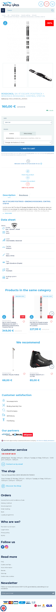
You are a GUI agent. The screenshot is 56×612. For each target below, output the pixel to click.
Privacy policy (5, 532)
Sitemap (3, 573)
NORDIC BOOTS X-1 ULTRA (37, 374)
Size (5, 118)
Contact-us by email (14, 464)
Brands (3, 570)
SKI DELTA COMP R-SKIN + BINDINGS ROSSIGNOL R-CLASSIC (39, 323)
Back (2, 512)
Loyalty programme (7, 515)
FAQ (2, 561)
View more (8, 213)
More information (6, 567)
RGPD (3, 535)
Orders (6, 495)
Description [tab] (9, 195)
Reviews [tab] (23, 195)
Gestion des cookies (7, 576)
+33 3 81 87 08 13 (8, 454)
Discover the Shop (13, 486)
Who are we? (10, 522)
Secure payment (6, 506)
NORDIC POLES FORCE (10, 374)
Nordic (11, 133)
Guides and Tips (6, 564)
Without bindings (28, 133)
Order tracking (5, 509)
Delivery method (6, 503)
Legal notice (5, 529)
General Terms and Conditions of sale (12, 500)
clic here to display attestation (45, 440)
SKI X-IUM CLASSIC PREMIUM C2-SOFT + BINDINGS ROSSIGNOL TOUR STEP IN (10, 324)
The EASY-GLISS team (8, 527)
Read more (9, 557)
